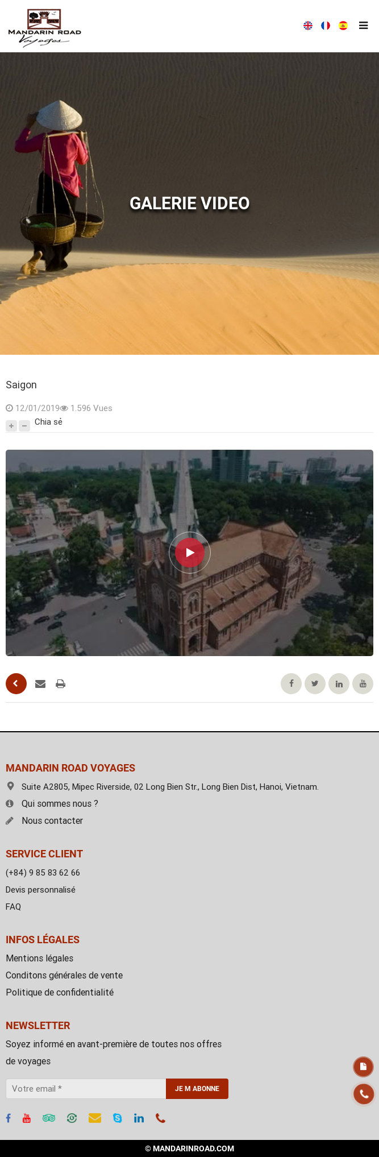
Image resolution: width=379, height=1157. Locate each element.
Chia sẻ (49, 422)
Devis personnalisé (41, 890)
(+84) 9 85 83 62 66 (43, 873)
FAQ (13, 907)
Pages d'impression (60, 684)
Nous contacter (44, 820)
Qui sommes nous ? (52, 803)
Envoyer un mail (40, 684)
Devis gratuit (363, 1066)
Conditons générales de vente (64, 975)
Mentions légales (39, 958)
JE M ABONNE (197, 1089)
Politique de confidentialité (60, 992)
